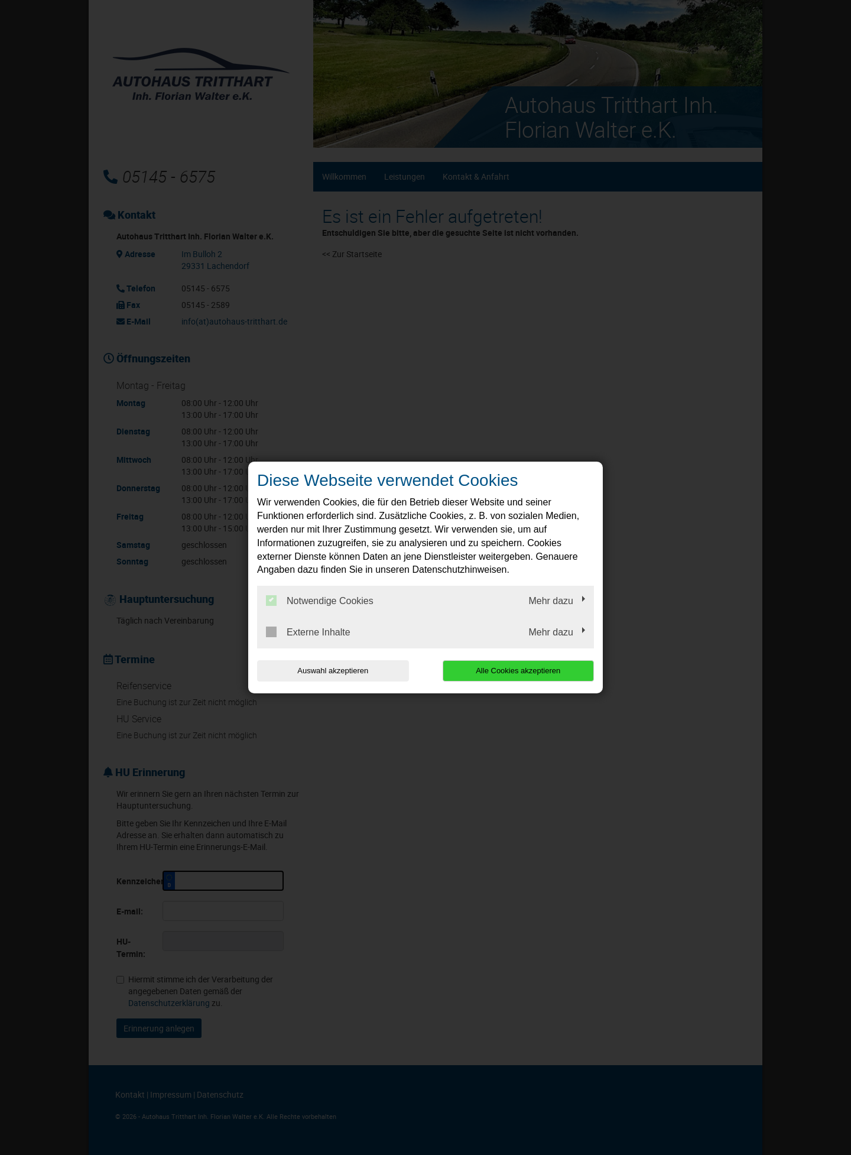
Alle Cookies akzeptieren (518, 670)
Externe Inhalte (308, 632)
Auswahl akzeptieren (332, 670)
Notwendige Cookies (319, 600)
